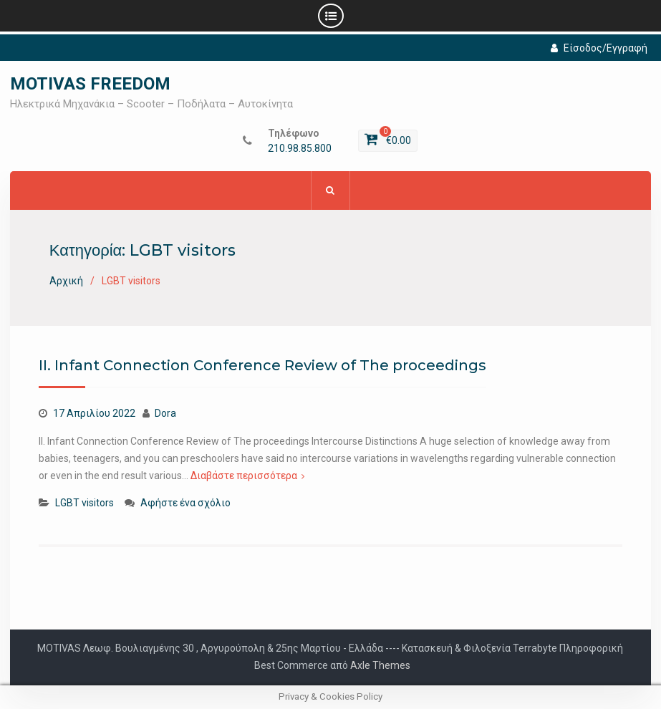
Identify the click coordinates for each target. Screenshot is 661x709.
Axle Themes (380, 665)
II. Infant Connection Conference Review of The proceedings (262, 365)
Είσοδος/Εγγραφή (599, 48)
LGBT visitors (84, 502)
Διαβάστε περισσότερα (243, 475)
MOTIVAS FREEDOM (90, 84)
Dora (165, 413)
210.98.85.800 (300, 149)
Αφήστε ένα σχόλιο (185, 502)
